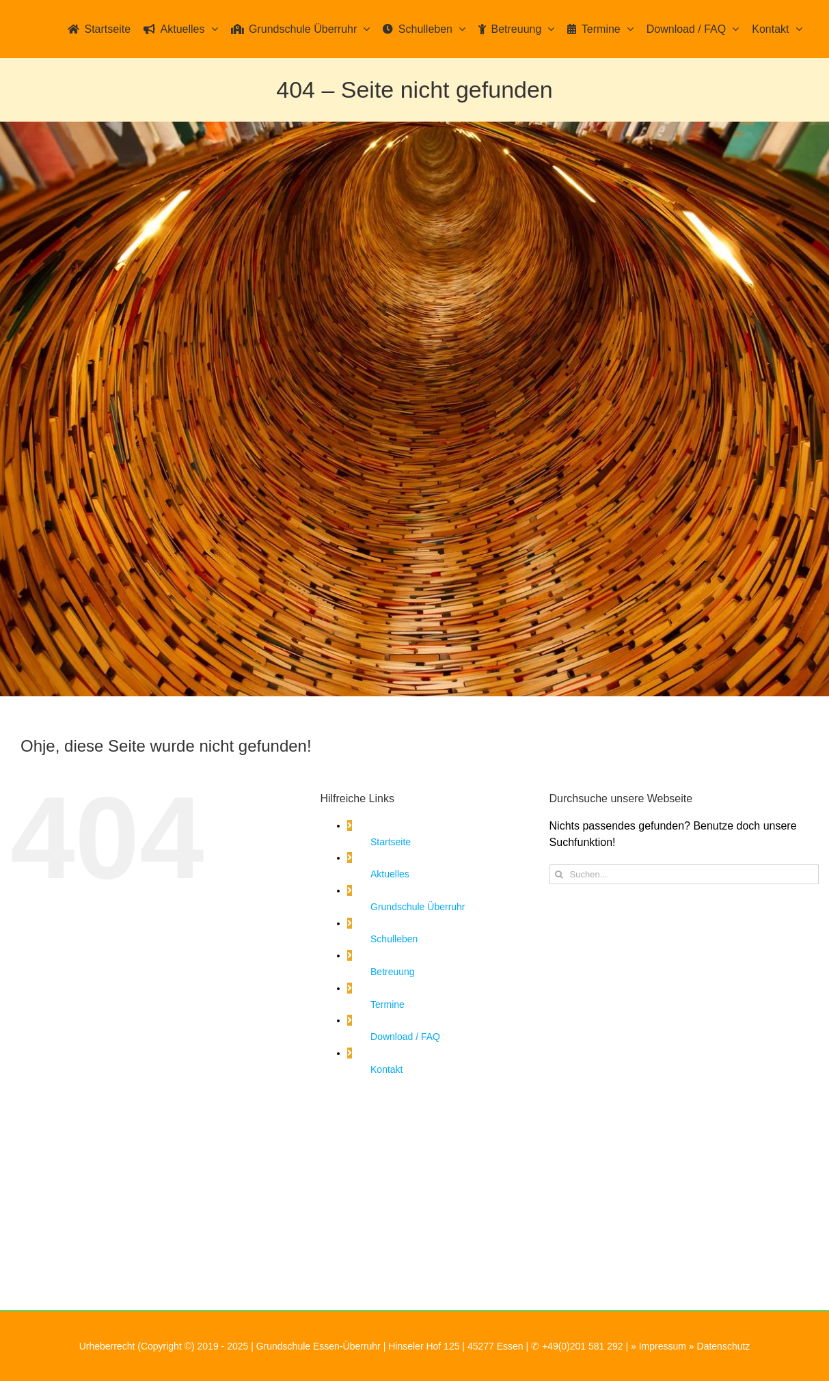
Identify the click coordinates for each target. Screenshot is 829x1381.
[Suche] (559, 874)
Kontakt (386, 1069)
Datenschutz (723, 1346)
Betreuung (392, 971)
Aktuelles (389, 874)
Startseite (390, 841)
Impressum (662, 1346)
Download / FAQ (405, 1036)
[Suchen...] (684, 874)
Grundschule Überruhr (417, 906)
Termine (387, 1004)
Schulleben (394, 938)
